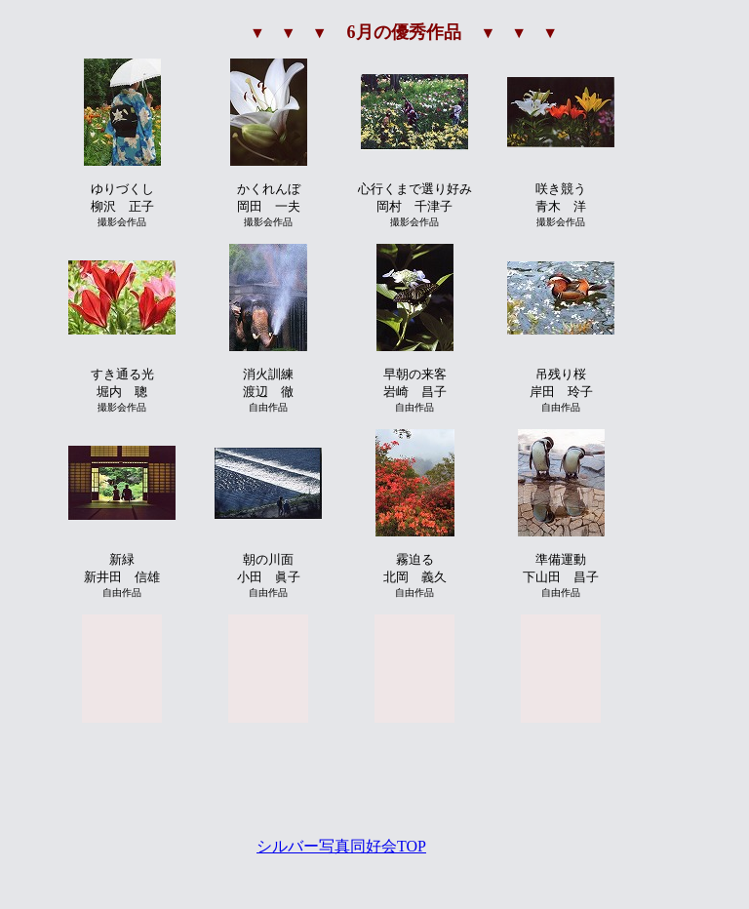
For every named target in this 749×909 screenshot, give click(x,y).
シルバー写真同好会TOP (341, 846)
